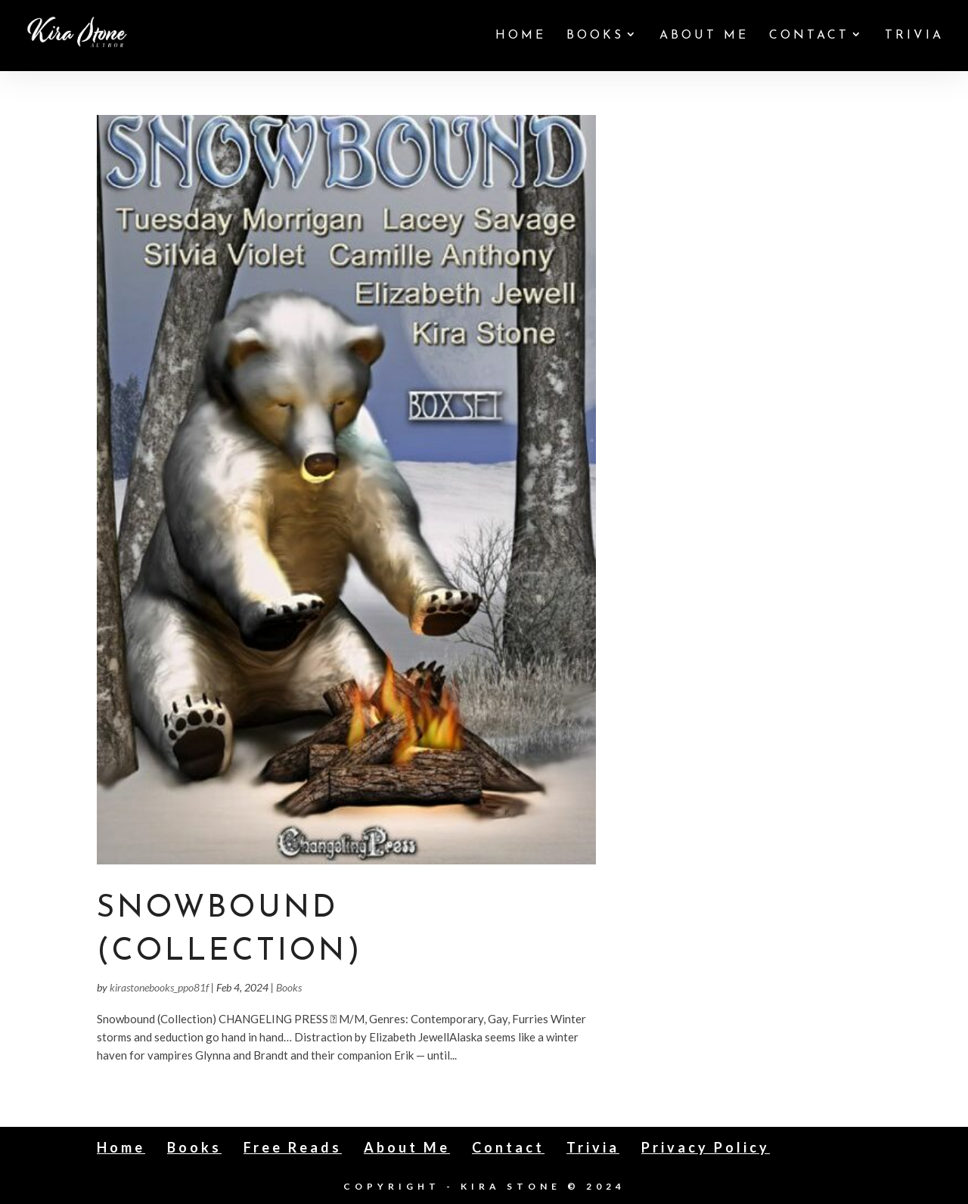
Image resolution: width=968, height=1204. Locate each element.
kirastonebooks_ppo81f (159, 987)
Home (520, 36)
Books (595, 36)
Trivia (914, 36)
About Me (704, 36)
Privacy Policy (705, 1147)
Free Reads (293, 1147)
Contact (809, 36)
